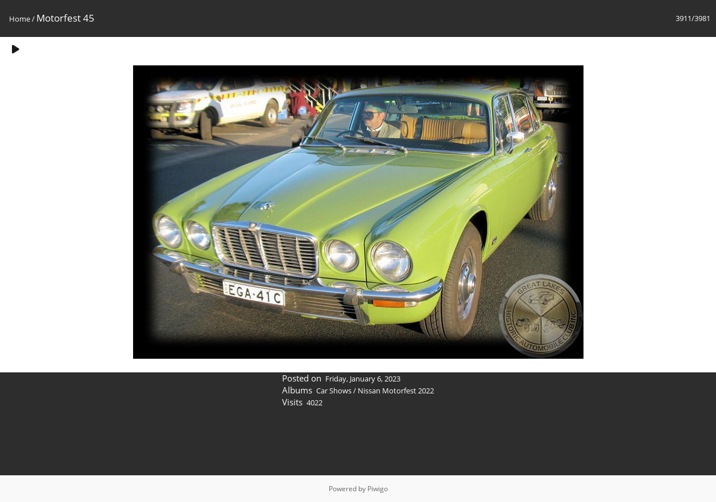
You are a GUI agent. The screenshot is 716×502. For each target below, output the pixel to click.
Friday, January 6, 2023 (362, 379)
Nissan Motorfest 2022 (396, 390)
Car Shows (333, 390)
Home (19, 19)
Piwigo (377, 488)
